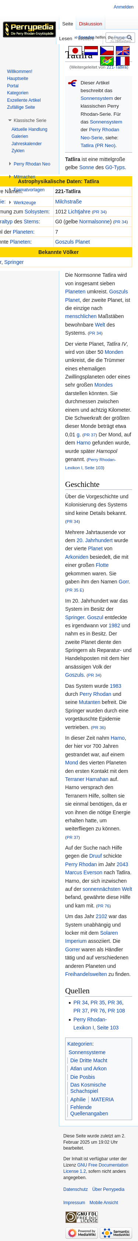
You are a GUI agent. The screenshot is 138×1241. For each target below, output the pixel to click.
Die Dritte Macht (88, 1060)
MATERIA (102, 1099)
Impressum (74, 1202)
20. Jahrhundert (95, 540)
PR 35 (98, 1002)
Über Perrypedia (108, 1189)
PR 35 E (74, 590)
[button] (30, 120)
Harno (84, 443)
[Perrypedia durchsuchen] (120, 37)
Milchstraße (68, 202)
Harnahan (97, 779)
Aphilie (78, 1099)
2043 (122, 864)
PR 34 (99, 211)
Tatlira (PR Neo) (98, 145)
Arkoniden (76, 557)
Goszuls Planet (72, 242)
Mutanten (89, 702)
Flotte (102, 565)
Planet (95, 548)
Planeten (23, 232)
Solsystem (37, 212)
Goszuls (74, 675)
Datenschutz (75, 1189)
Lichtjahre (79, 212)
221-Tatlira (117, 67)
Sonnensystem (97, 98)
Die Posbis (82, 1077)
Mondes (103, 385)
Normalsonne (94, 221)
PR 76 (103, 905)
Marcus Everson (83, 872)
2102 (101, 916)
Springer (14, 262)
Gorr (124, 582)
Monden (114, 352)
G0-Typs (115, 167)
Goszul (95, 617)
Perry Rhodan (95, 694)
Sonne (86, 167)
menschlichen (81, 316)
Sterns (31, 221)
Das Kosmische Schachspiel (88, 1088)
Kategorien (79, 1044)
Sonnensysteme (87, 1052)
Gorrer (72, 949)
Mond (71, 763)
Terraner (74, 779)
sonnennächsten (101, 889)
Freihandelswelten (86, 974)
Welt (100, 325)
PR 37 (90, 434)
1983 (115, 686)
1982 (114, 625)
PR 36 (98, 727)
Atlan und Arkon (88, 1068)
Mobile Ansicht (103, 1202)
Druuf (95, 856)
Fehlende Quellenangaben (89, 1110)
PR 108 (116, 1011)
